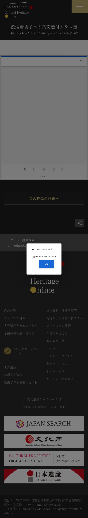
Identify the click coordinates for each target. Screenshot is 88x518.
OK (46, 264)
